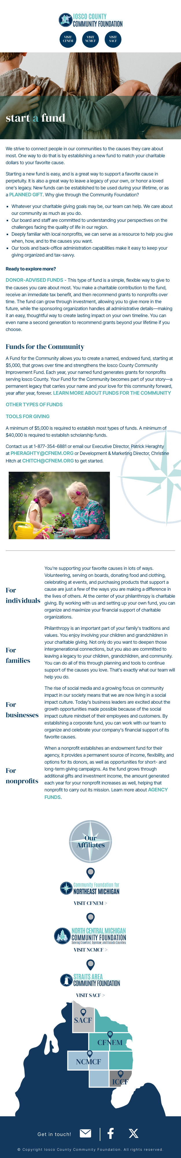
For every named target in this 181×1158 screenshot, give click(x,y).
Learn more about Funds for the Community (112, 393)
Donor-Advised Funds (34, 280)
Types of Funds (43, 404)
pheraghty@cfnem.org (42, 453)
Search (11, 11)
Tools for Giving (27, 416)
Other (14, 404)
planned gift (26, 194)
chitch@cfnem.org (48, 461)
